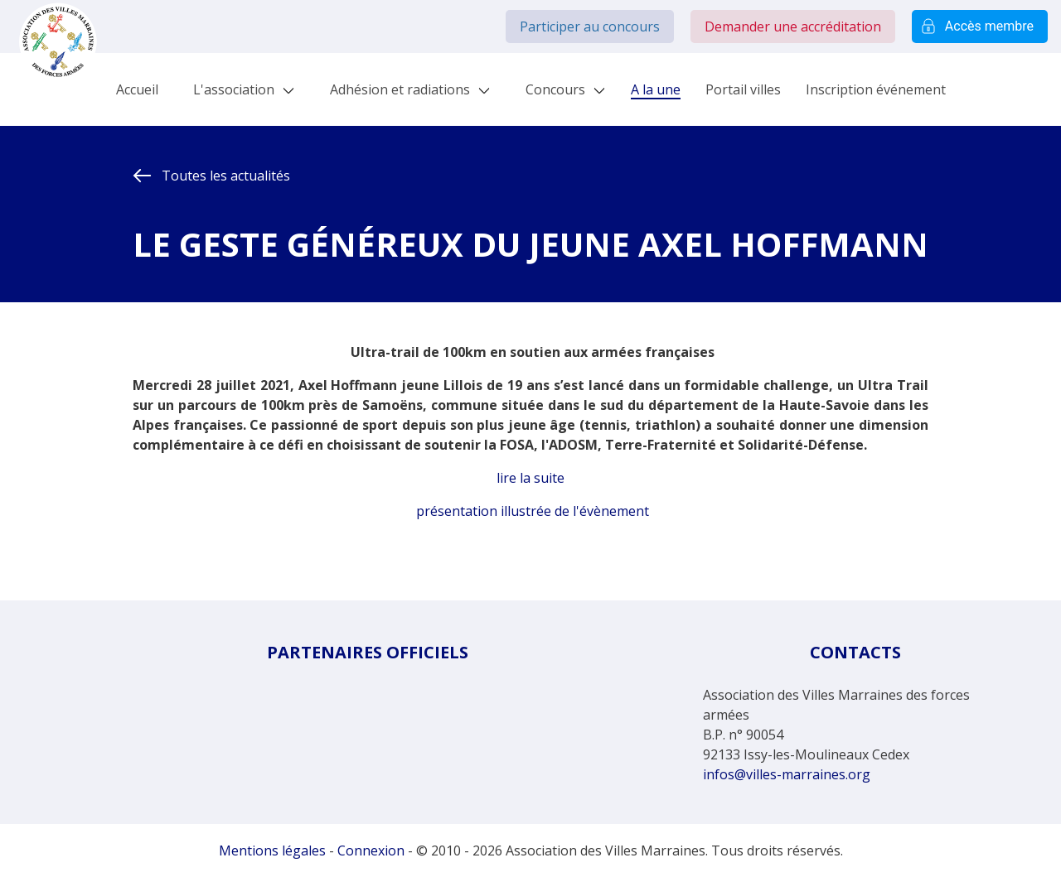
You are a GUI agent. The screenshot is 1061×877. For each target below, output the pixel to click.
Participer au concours (590, 26)
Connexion (371, 850)
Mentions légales (272, 850)
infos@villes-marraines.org (786, 774)
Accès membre (980, 26)
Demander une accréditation (793, 26)
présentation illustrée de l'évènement (532, 511)
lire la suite (530, 478)
